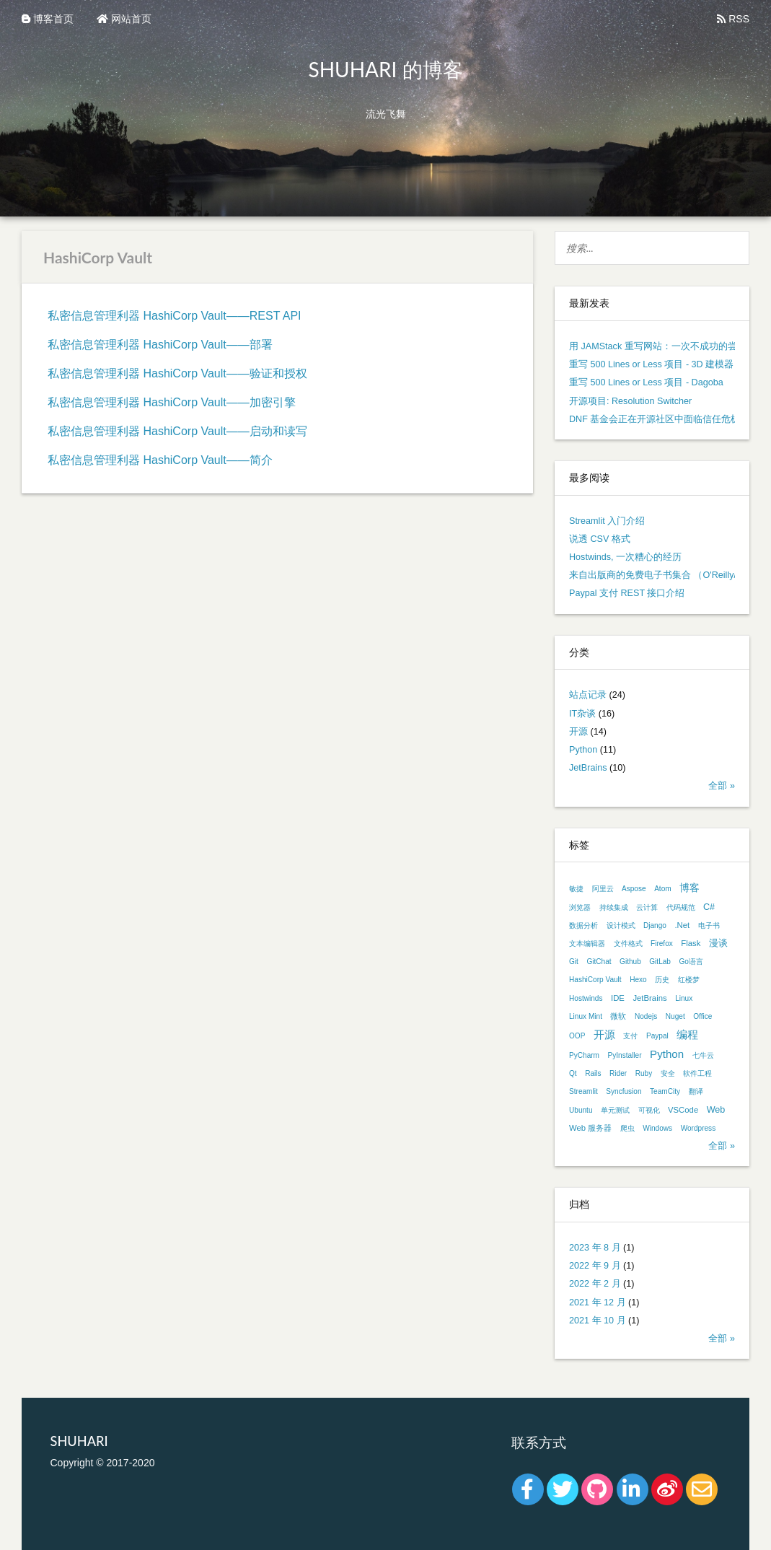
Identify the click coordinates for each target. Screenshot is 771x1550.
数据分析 (583, 925)
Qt (573, 1073)
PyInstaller (625, 1055)
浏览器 (580, 907)
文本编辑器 (587, 943)
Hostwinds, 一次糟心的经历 (625, 557)
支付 (630, 1036)
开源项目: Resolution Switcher (630, 401)
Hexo (638, 980)
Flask (690, 943)
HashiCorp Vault (595, 980)
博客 (689, 887)
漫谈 (718, 943)
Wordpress (698, 1128)
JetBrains (588, 768)
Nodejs (646, 1016)
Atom (662, 889)
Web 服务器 (590, 1128)
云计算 (647, 907)
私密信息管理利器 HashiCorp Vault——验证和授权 (177, 373)
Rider (618, 1073)
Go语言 (690, 962)
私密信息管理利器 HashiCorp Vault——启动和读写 (177, 431)
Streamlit (583, 1091)
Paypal (657, 1036)
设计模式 (621, 925)
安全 (668, 1073)
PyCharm (584, 1055)
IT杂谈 (582, 714)
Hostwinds (586, 998)
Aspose (634, 889)
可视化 (649, 1110)
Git (573, 962)
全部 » (721, 786)
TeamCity (665, 1091)
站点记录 (588, 695)
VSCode (683, 1109)
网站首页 (124, 19)
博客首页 (48, 19)
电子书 (709, 925)
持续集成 (613, 907)
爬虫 (627, 1128)
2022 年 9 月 (595, 1266)
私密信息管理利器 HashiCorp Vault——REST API (174, 316)
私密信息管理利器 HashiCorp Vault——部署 (160, 344)
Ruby (644, 1073)
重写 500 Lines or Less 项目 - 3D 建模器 (651, 364)
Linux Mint (585, 1016)
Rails (593, 1073)
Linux (683, 998)
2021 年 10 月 (597, 1320)
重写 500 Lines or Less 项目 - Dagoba (646, 382)
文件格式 (628, 943)
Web (716, 1110)
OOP (577, 1036)
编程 (687, 1034)
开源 (578, 732)
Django (654, 925)
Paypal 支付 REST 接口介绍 (626, 593)
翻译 (696, 1091)
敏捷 (576, 889)
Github (630, 962)
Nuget (675, 1016)
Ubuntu (581, 1110)
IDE (618, 998)
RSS (733, 19)
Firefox (662, 943)
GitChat (598, 962)
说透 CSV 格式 (599, 539)
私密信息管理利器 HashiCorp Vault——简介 (160, 460)
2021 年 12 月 (597, 1302)
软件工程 (697, 1073)
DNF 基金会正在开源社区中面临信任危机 (654, 419)
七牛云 (703, 1055)
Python (583, 750)
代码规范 (680, 907)
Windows (657, 1128)
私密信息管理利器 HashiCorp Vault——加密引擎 (172, 402)
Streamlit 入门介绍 (607, 521)
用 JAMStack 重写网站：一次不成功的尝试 (657, 346)
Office (702, 1016)
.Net (682, 925)
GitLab (660, 962)
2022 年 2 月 (595, 1284)
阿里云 (603, 889)
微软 (618, 1016)
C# (709, 907)
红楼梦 (689, 980)
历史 (662, 980)
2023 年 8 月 (595, 1248)
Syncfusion (623, 1091)
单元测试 (615, 1110)
